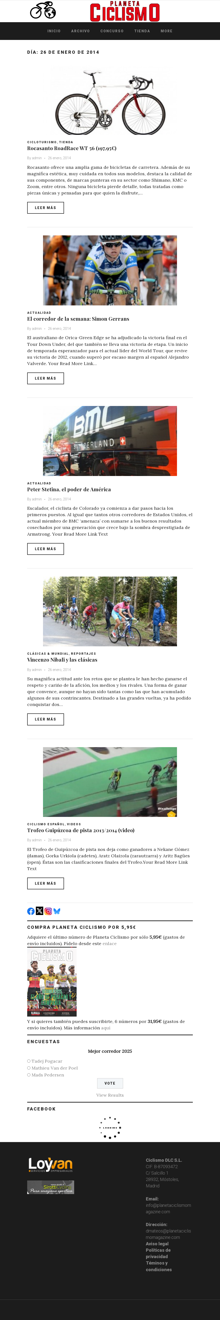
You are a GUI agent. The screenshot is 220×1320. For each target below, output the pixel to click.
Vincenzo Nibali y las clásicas (62, 659)
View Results (110, 1095)
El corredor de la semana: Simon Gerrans (78, 318)
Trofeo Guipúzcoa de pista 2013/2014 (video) (80, 830)
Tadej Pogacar (47, 1061)
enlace (110, 943)
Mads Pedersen (48, 1075)
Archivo (80, 31)
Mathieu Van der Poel (55, 1068)
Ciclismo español (46, 824)
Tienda (142, 31)
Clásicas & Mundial (48, 653)
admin (37, 158)
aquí (105, 1028)
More (167, 31)
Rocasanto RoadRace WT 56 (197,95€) (71, 147)
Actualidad (39, 313)
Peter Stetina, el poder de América (69, 489)
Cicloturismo (42, 142)
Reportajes (83, 653)
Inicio (54, 31)
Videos (74, 824)
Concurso (112, 31)
